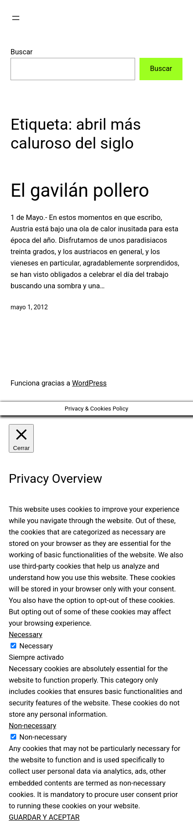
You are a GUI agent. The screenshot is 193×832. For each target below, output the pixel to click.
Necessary (36, 646)
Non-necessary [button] (32, 726)
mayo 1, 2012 (29, 307)
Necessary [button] (25, 634)
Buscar (21, 52)
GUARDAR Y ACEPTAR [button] (44, 817)
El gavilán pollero (80, 190)
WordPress (89, 383)
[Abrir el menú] (16, 18)
